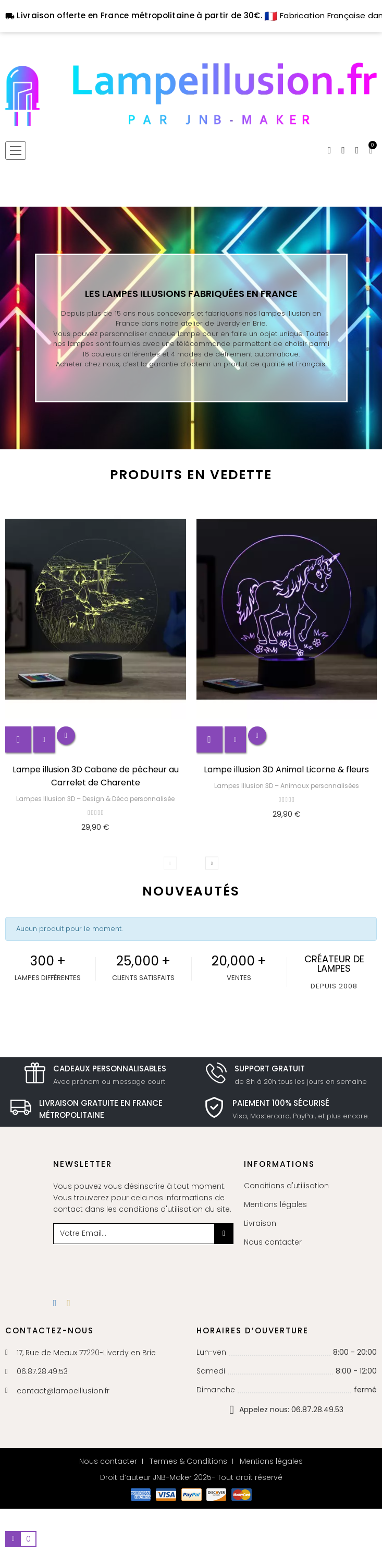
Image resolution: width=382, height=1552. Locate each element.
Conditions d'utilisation (286, 1185)
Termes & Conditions (188, 1461)
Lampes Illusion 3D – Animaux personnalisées (286, 785)
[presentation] (137, 1264)
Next (211, 863)
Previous (170, 863)
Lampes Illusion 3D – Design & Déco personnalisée (95, 798)
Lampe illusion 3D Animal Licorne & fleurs (286, 769)
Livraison (260, 1223)
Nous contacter (273, 1242)
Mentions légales (275, 1204)
